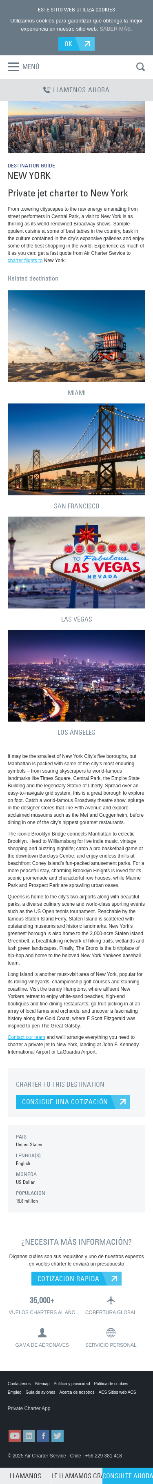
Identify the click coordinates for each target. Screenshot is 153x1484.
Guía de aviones (40, 1392)
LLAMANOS (25, 1476)
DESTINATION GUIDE (31, 165)
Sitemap (42, 1384)
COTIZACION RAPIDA (69, 1279)
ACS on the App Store (28, 1416)
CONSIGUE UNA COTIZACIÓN (65, 1102)
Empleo (15, 1392)
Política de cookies (111, 1384)
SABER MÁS (115, 29)
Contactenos (19, 1384)
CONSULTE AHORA (127, 1476)
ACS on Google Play (68, 1416)
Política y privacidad (72, 1384)
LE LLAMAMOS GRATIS (76, 1476)
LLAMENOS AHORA (76, 90)
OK (68, 44)
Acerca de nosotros (76, 1392)
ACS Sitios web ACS (117, 1392)
